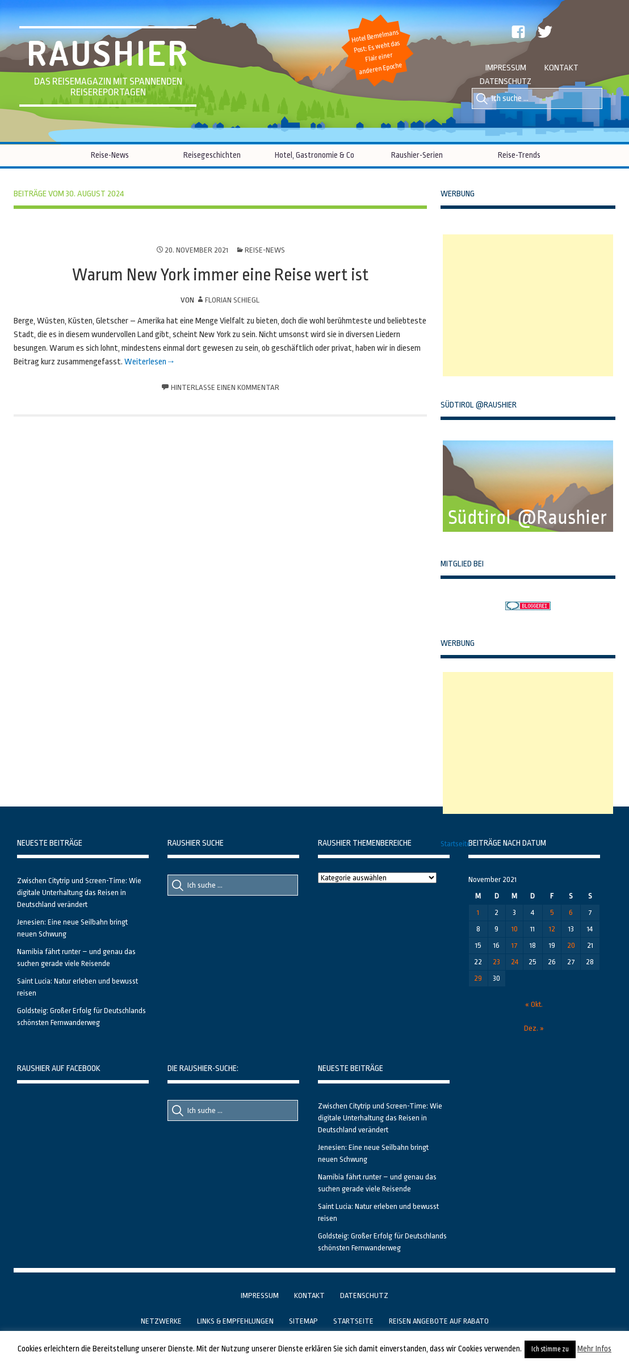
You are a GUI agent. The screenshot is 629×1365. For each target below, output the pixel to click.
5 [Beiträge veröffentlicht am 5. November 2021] (552, 912)
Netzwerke (161, 1321)
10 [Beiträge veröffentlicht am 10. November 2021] (514, 929)
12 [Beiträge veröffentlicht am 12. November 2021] (552, 929)
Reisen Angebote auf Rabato (439, 1321)
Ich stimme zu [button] (550, 1349)
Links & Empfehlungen (235, 1321)
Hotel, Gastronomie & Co (314, 154)
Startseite (456, 843)
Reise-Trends (519, 154)
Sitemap (303, 1321)
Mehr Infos (594, 1348)
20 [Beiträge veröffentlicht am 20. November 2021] (571, 945)
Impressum (505, 68)
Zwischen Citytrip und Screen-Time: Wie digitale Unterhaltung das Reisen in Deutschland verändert (79, 892)
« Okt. (534, 1004)
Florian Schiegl (232, 300)
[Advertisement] (528, 305)
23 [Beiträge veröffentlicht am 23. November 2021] (496, 961)
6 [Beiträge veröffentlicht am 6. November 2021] (571, 912)
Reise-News (110, 154)
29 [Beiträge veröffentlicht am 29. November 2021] (478, 978)
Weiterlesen (145, 362)
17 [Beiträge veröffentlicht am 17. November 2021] (514, 945)
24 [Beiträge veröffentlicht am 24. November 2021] (514, 961)
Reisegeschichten (212, 154)
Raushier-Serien (417, 154)
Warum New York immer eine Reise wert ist (220, 274)
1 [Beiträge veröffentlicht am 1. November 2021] (478, 912)
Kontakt (561, 68)
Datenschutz (505, 81)
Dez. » (534, 1028)
